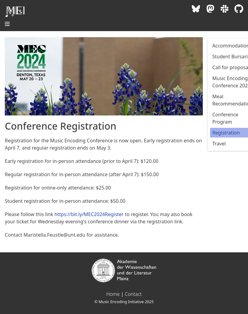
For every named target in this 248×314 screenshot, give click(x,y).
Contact (133, 294)
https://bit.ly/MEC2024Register (89, 214)
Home (113, 294)
